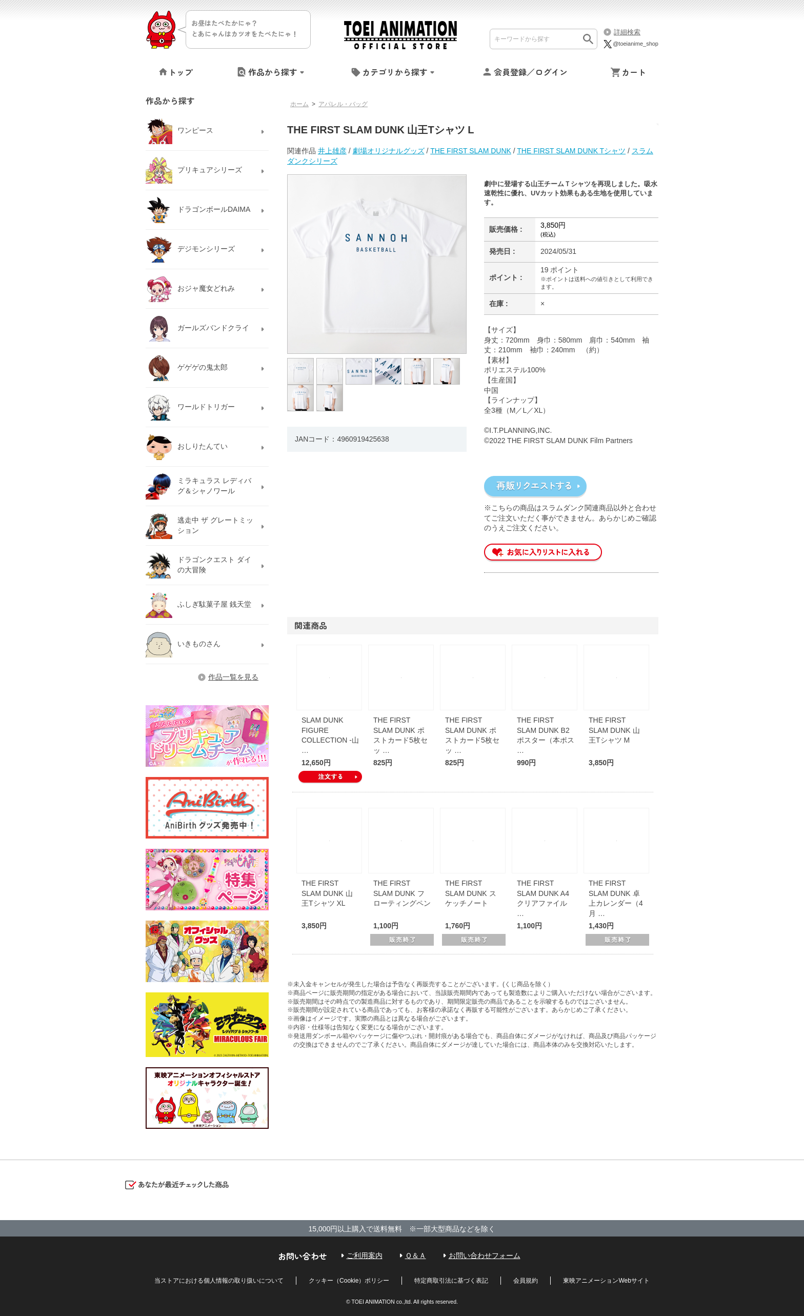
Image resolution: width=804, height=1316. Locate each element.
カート (633, 72)
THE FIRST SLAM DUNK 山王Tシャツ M (614, 730)
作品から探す (272, 72)
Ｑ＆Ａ (415, 1255)
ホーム (299, 104)
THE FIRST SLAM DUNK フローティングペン (402, 893)
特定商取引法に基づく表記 (451, 1280)
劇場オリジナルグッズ (389, 151)
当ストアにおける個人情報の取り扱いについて (219, 1280)
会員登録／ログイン (531, 72)
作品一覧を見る (233, 677)
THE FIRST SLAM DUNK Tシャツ (571, 151)
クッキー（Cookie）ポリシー (349, 1280)
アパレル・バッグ (343, 104)
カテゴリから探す (395, 72)
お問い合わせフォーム (484, 1255)
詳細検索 (627, 32)
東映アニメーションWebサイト (606, 1280)
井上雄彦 (332, 151)
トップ (180, 72)
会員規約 (525, 1280)
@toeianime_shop (630, 44)
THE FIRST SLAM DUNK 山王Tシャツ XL (327, 893)
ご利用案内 (365, 1255)
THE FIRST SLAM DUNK (470, 151)
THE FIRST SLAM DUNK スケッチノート (470, 893)
